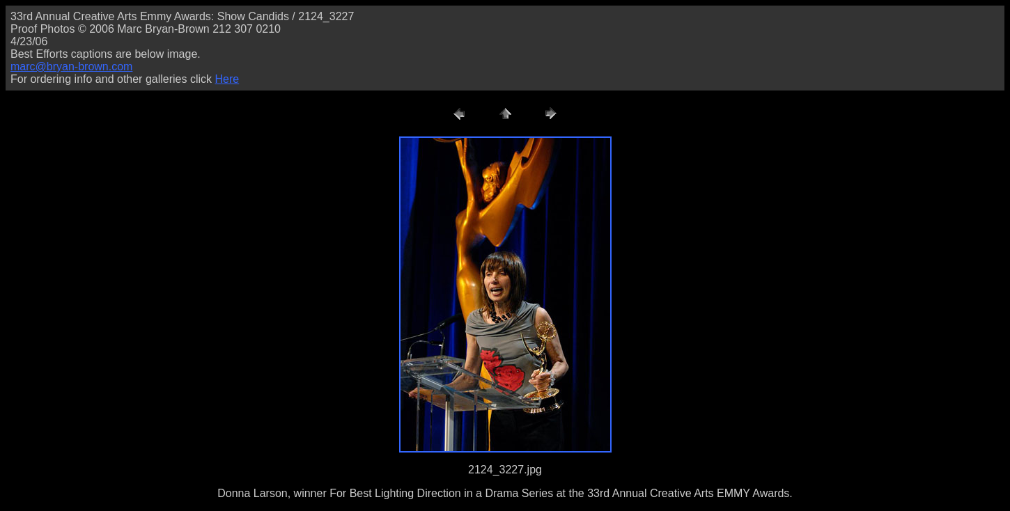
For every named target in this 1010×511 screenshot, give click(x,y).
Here (227, 79)
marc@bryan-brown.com (71, 66)
